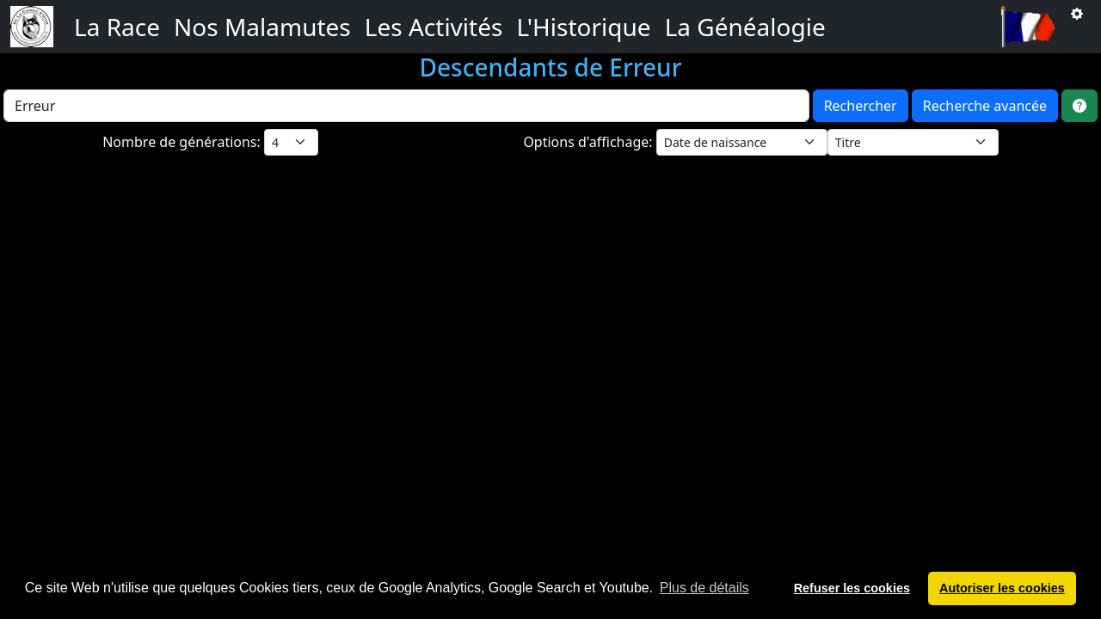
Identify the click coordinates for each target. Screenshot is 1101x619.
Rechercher (860, 105)
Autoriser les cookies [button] (1002, 588)
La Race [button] (117, 26)
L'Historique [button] (583, 26)
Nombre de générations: (183, 141)
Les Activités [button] (434, 26)
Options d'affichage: (589, 141)
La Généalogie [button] (745, 26)
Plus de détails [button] (704, 587)
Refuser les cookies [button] (852, 588)
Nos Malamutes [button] (262, 26)
